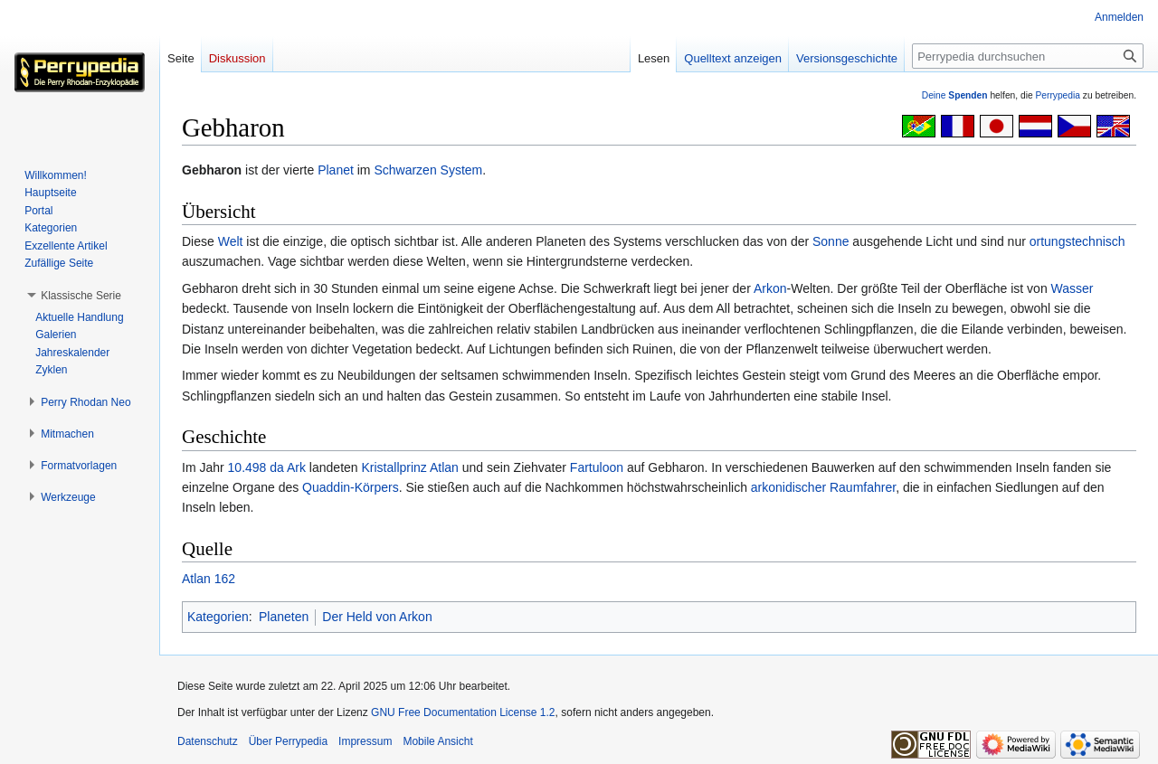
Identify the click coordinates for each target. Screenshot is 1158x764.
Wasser (1072, 288)
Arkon (770, 288)
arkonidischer (788, 487)
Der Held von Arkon (377, 616)
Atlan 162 (208, 578)
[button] (81, 295)
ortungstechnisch (1077, 241)
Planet (336, 170)
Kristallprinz (393, 467)
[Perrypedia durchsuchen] (1028, 56)
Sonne (830, 241)
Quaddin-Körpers (350, 487)
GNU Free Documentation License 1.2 (463, 712)
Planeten (283, 616)
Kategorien (218, 616)
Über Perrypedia (288, 741)
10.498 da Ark (267, 467)
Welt (230, 241)
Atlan (444, 467)
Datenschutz (207, 741)
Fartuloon (596, 467)
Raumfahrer (863, 487)
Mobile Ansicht (437, 741)
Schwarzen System (428, 170)
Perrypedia (1057, 95)
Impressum (365, 741)
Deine (955, 95)
